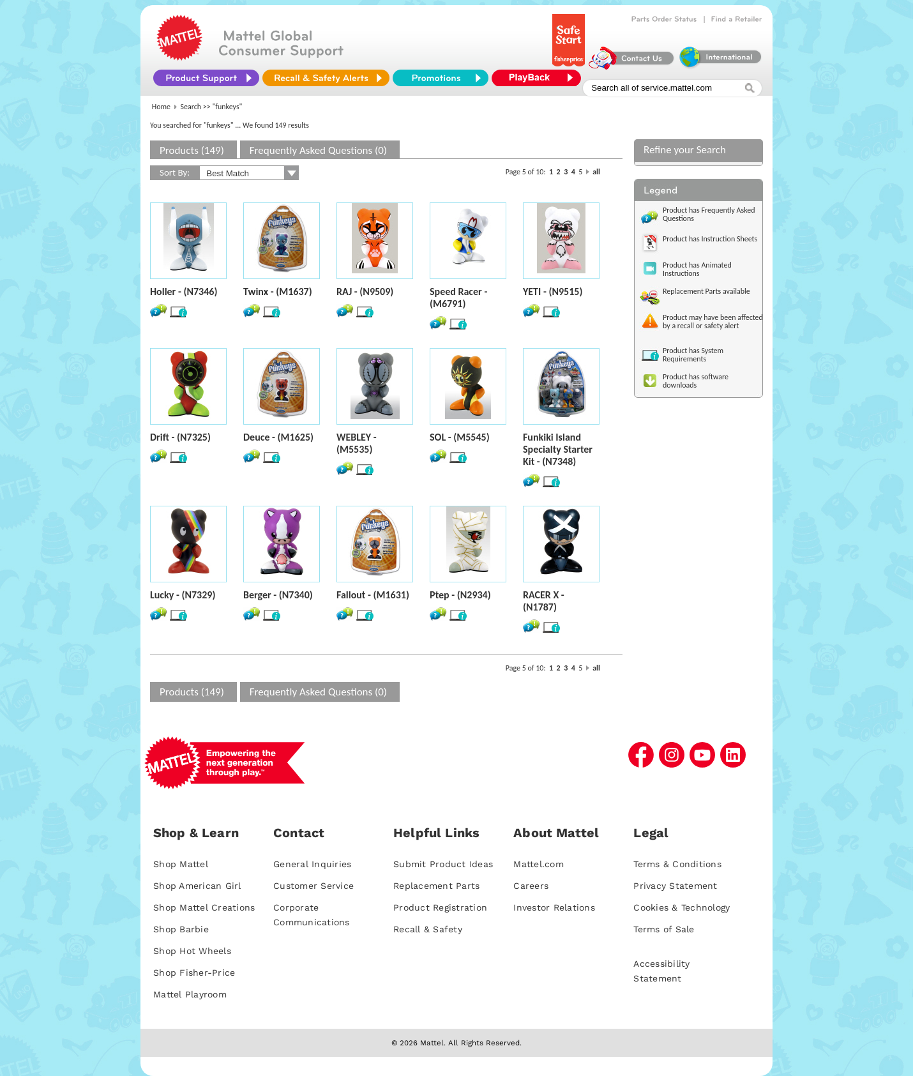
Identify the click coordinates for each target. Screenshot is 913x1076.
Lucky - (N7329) (182, 595)
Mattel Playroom (190, 994)
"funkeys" (228, 106)
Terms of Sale (663, 929)
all (596, 171)
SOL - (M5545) (460, 437)
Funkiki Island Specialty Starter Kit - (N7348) (557, 449)
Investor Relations (554, 907)
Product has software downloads (695, 381)
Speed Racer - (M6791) (458, 297)
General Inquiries (312, 864)
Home (161, 106)
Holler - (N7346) (183, 291)
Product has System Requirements (693, 354)
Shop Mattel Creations (204, 907)
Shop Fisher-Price (194, 972)
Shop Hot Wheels (192, 951)
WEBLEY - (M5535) (356, 443)
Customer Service (313, 886)
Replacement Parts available (706, 291)
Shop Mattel (180, 864)
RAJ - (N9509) (364, 291)
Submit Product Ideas (443, 864)
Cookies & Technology (681, 907)
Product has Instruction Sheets (710, 238)
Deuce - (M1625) (278, 437)
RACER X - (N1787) (543, 601)
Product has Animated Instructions (697, 269)
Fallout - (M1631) (372, 595)
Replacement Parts (436, 886)
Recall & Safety (427, 929)
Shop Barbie (181, 929)
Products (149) (192, 150)
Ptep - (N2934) (460, 595)
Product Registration (440, 907)
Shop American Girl (197, 886)
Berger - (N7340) (278, 595)
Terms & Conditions (677, 864)
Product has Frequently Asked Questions (709, 214)
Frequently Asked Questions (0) (318, 150)
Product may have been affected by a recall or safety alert (713, 321)
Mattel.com (538, 864)
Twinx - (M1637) (277, 291)
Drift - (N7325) (180, 437)
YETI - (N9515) (552, 291)
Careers (530, 886)
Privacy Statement (675, 886)
